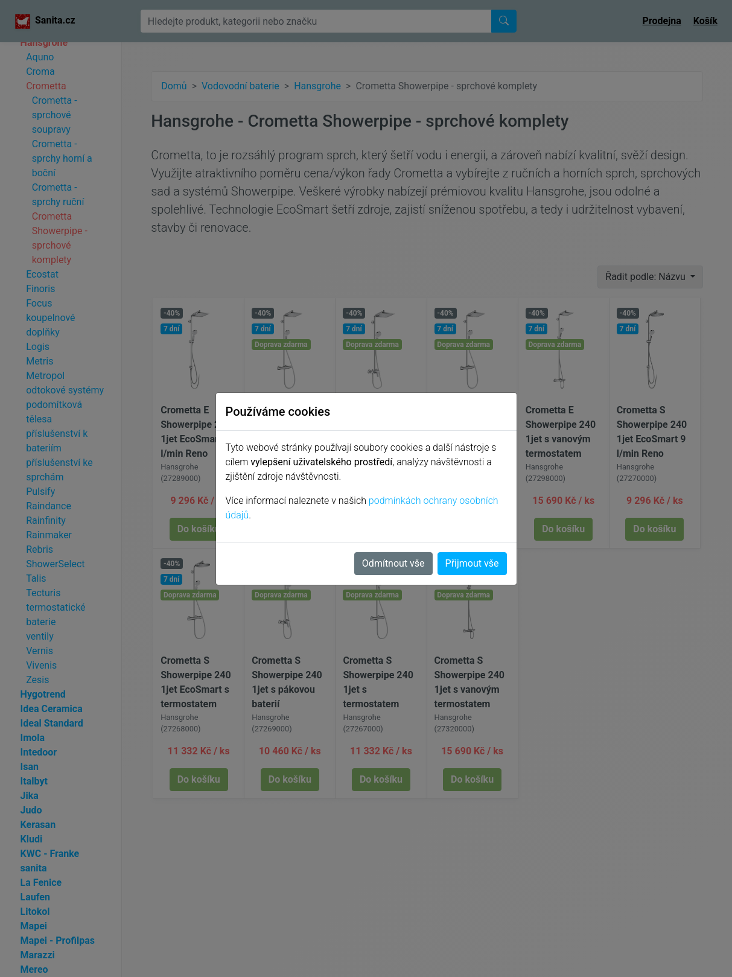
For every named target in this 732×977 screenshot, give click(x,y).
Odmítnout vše (393, 563)
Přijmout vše (472, 563)
